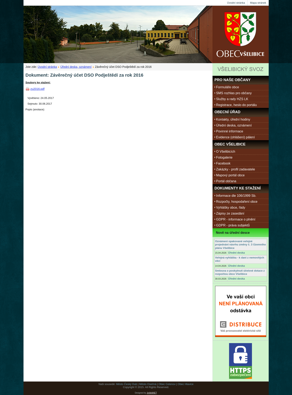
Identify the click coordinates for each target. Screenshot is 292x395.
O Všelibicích (225, 151)
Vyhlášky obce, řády (230, 207)
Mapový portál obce (230, 175)
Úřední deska (236, 252)
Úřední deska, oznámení (76, 66)
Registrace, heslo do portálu (236, 105)
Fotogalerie (224, 157)
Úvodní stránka (236, 2)
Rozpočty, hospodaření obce (237, 201)
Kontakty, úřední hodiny (233, 119)
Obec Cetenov (167, 384)
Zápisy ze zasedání (230, 213)
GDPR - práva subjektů (233, 225)
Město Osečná (147, 384)
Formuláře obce (227, 87)
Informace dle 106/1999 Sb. (236, 195)
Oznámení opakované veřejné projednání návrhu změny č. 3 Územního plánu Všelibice (240, 245)
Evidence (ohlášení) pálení (235, 137)
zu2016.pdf (37, 89)
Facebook (223, 163)
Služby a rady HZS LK (232, 99)
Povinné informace (229, 131)
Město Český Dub (126, 384)
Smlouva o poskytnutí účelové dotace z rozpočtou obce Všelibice (240, 272)
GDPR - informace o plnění (235, 219)
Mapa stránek (258, 2)
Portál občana (226, 181)
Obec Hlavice (186, 384)
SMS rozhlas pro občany (234, 93)
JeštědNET (152, 393)
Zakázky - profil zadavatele (235, 169)
